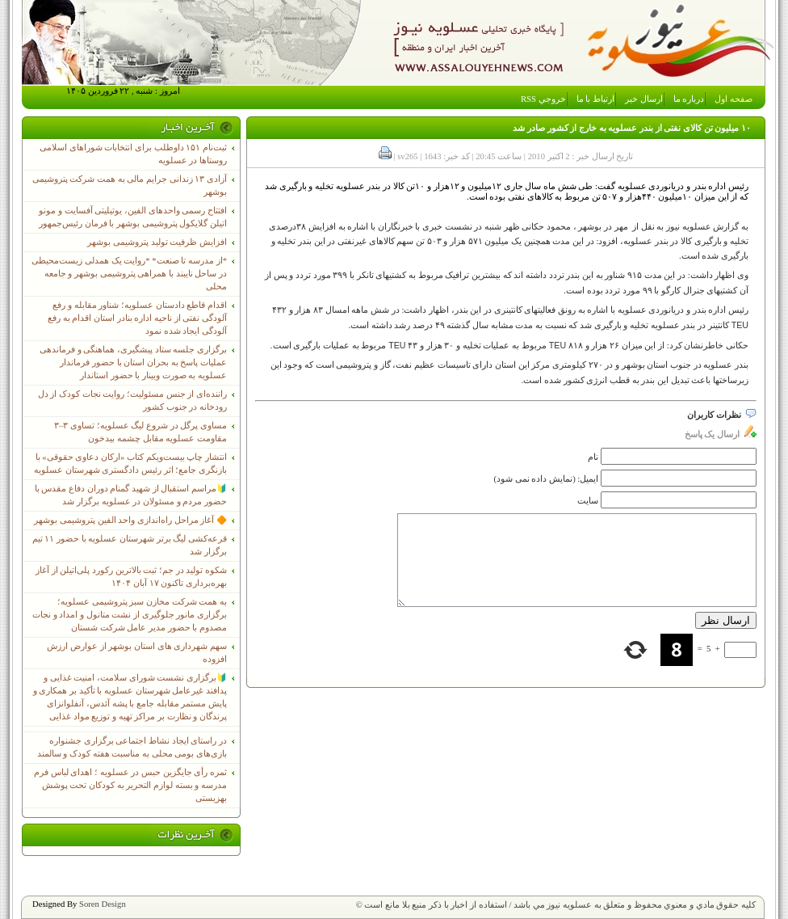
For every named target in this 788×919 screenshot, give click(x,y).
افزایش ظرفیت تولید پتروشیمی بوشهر (157, 242)
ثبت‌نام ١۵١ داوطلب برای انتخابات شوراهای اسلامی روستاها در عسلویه (133, 154)
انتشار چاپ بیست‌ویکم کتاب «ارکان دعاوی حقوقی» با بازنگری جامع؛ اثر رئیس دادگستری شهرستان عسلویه (130, 463)
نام (593, 457)
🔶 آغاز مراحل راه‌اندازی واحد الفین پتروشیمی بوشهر (130, 520)
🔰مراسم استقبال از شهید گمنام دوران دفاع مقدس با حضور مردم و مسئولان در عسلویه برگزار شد (131, 495)
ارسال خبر (644, 99)
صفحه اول (733, 99)
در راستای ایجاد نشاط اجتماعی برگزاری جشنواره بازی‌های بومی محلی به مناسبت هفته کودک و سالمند (132, 747)
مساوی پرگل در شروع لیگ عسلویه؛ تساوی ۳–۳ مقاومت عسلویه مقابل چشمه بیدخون (140, 432)
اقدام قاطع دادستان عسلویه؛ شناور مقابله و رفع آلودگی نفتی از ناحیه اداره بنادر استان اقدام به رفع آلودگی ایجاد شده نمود (137, 318)
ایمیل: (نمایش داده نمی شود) (546, 478)
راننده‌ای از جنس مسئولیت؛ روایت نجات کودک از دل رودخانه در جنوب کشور (132, 400)
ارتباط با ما (595, 99)
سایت (587, 500)
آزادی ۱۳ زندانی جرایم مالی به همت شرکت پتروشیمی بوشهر (129, 185)
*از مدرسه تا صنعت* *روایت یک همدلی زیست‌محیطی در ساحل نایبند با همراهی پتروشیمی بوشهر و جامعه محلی (129, 273)
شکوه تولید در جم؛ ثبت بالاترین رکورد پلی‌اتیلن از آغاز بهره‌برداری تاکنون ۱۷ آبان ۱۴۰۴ (131, 577)
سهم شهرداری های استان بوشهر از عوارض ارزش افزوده (137, 653)
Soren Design (102, 904)
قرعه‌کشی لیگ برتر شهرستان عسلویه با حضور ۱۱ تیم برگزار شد (129, 545)
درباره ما (689, 99)
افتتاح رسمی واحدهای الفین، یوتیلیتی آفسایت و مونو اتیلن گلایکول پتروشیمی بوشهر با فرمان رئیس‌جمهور (133, 217)
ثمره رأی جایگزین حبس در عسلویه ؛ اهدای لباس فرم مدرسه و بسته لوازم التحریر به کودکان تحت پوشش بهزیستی (130, 785)
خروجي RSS (543, 99)
